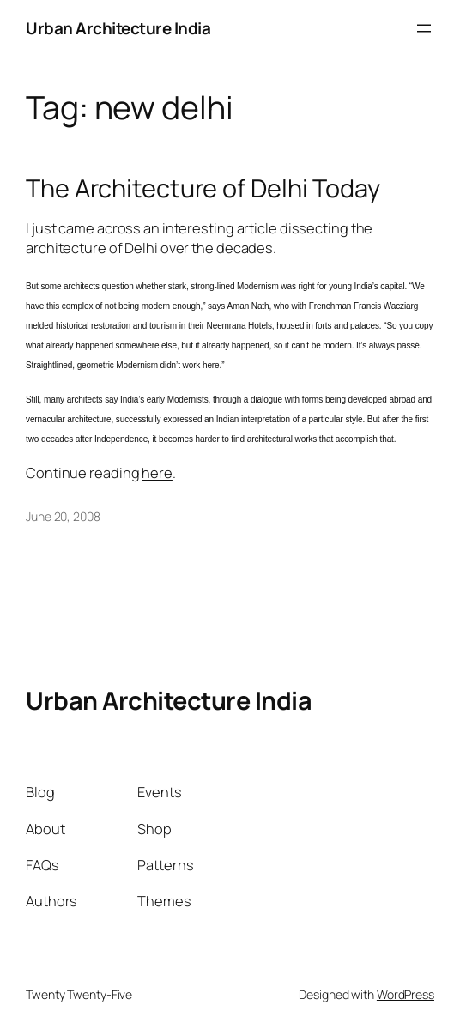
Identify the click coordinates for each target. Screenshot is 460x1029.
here (157, 472)
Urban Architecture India (118, 28)
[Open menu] (424, 28)
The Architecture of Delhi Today (203, 188)
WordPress (405, 994)
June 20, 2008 (63, 516)
